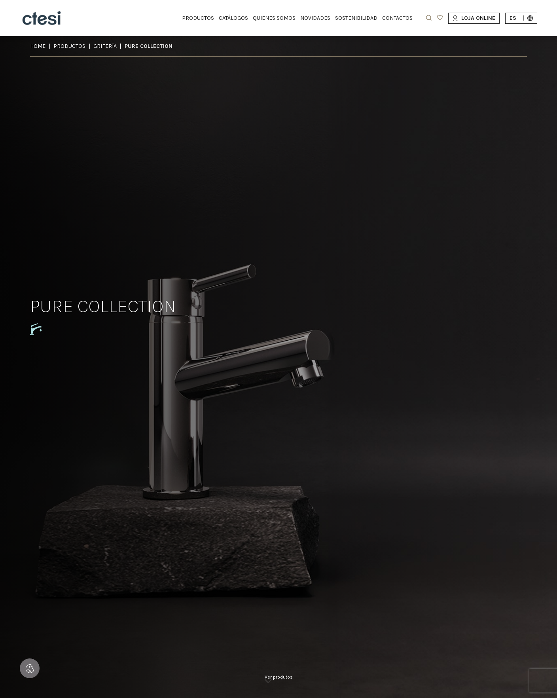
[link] (279, 682)
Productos (69, 46)
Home (37, 46)
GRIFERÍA (105, 46)
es (521, 18)
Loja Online (474, 18)
